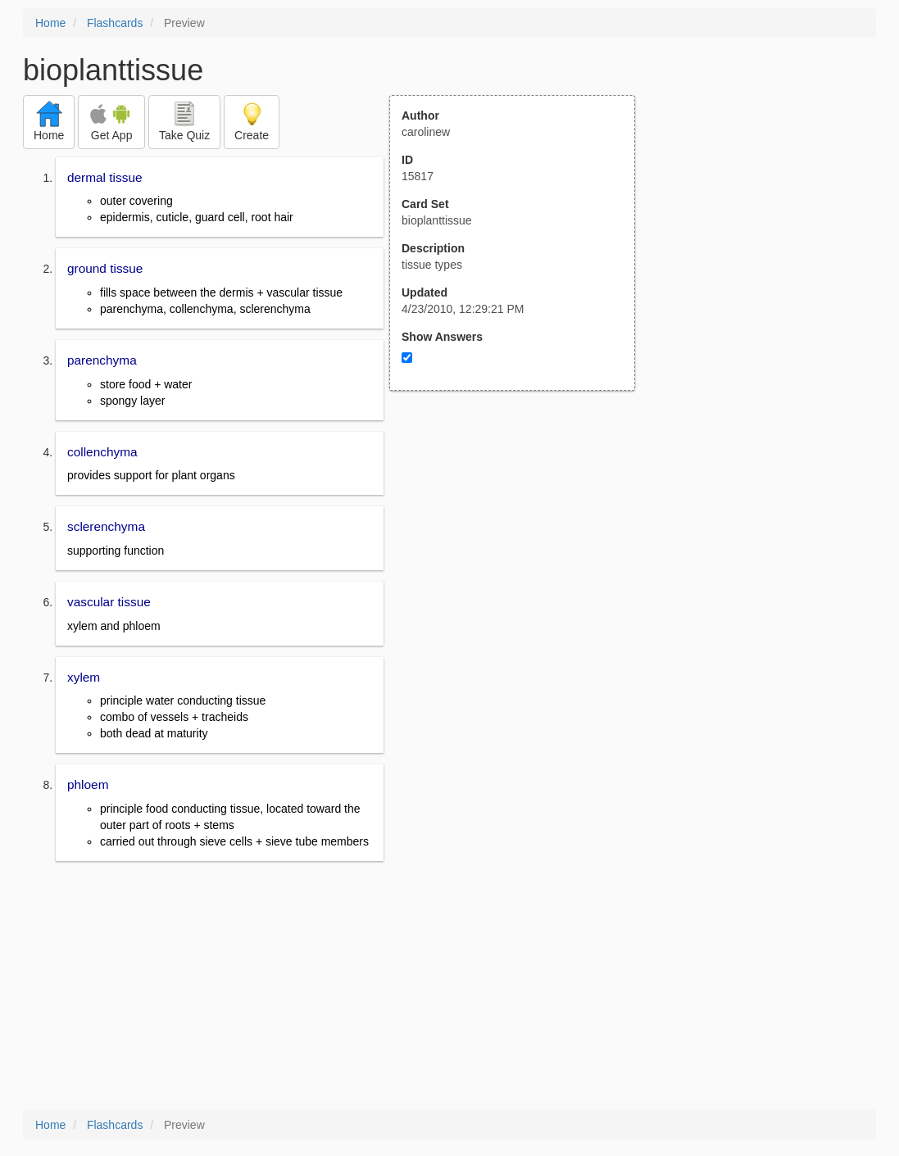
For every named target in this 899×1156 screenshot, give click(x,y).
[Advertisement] (521, 551)
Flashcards (115, 22)
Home (50, 22)
